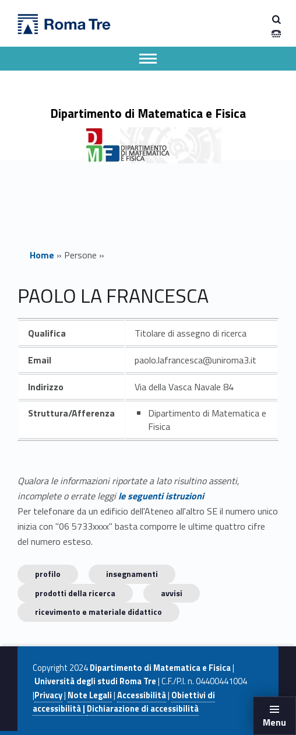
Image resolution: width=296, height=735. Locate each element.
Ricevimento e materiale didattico (98, 612)
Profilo (48, 574)
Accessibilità (141, 695)
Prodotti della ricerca (75, 593)
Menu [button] (274, 722)
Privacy (48, 695)
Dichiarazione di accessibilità (143, 708)
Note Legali (90, 695)
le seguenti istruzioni (161, 496)
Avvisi (171, 593)
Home (42, 255)
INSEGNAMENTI (132, 574)
